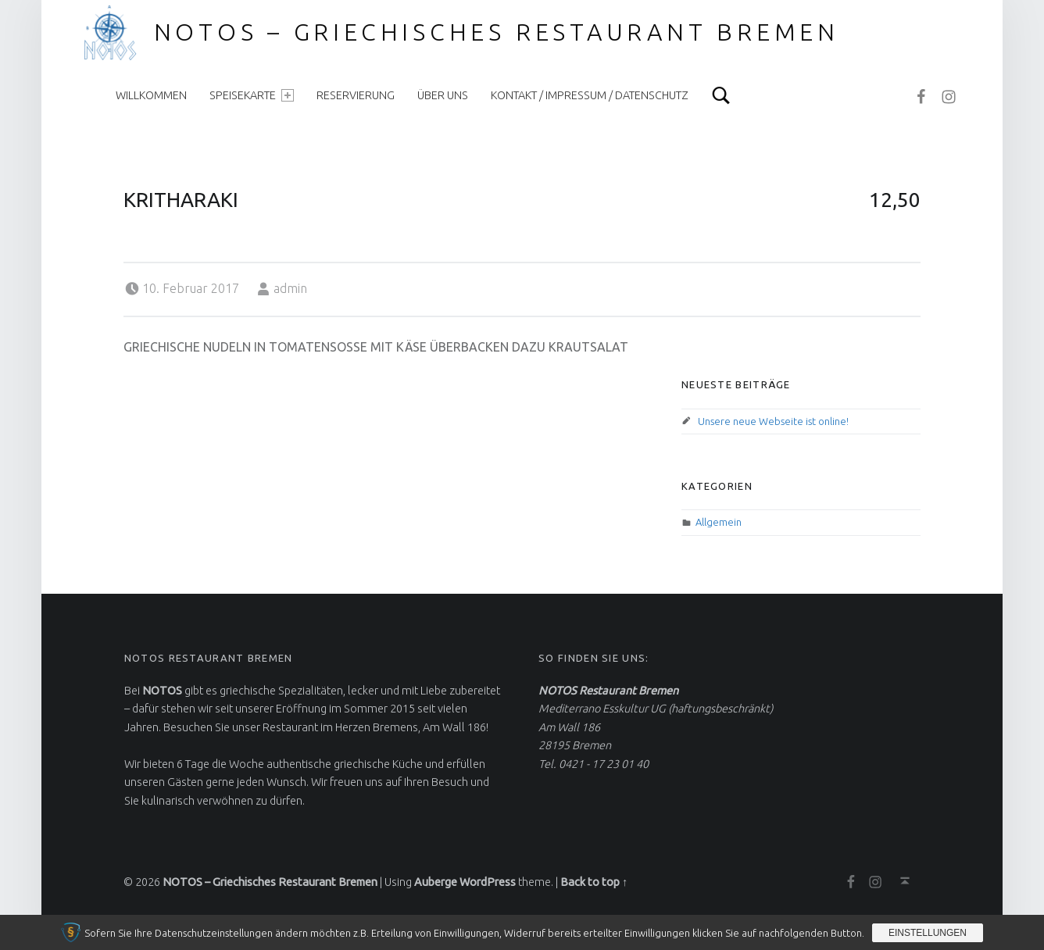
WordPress (487, 882)
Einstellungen (927, 932)
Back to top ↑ (593, 882)
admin (290, 288)
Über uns (442, 95)
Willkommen (151, 95)
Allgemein (718, 521)
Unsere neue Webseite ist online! (773, 421)
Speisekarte (251, 95)
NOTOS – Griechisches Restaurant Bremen (497, 32)
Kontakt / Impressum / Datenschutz (589, 95)
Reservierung (355, 95)
